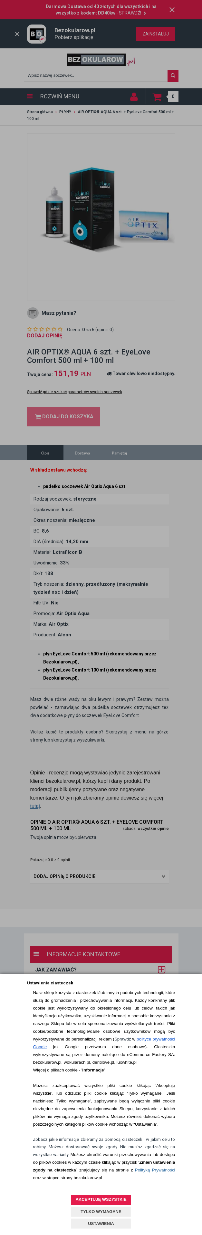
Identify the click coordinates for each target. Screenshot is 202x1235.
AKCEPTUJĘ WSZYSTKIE (100, 1199)
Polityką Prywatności (155, 1170)
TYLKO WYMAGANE (101, 1211)
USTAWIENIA (101, 1223)
